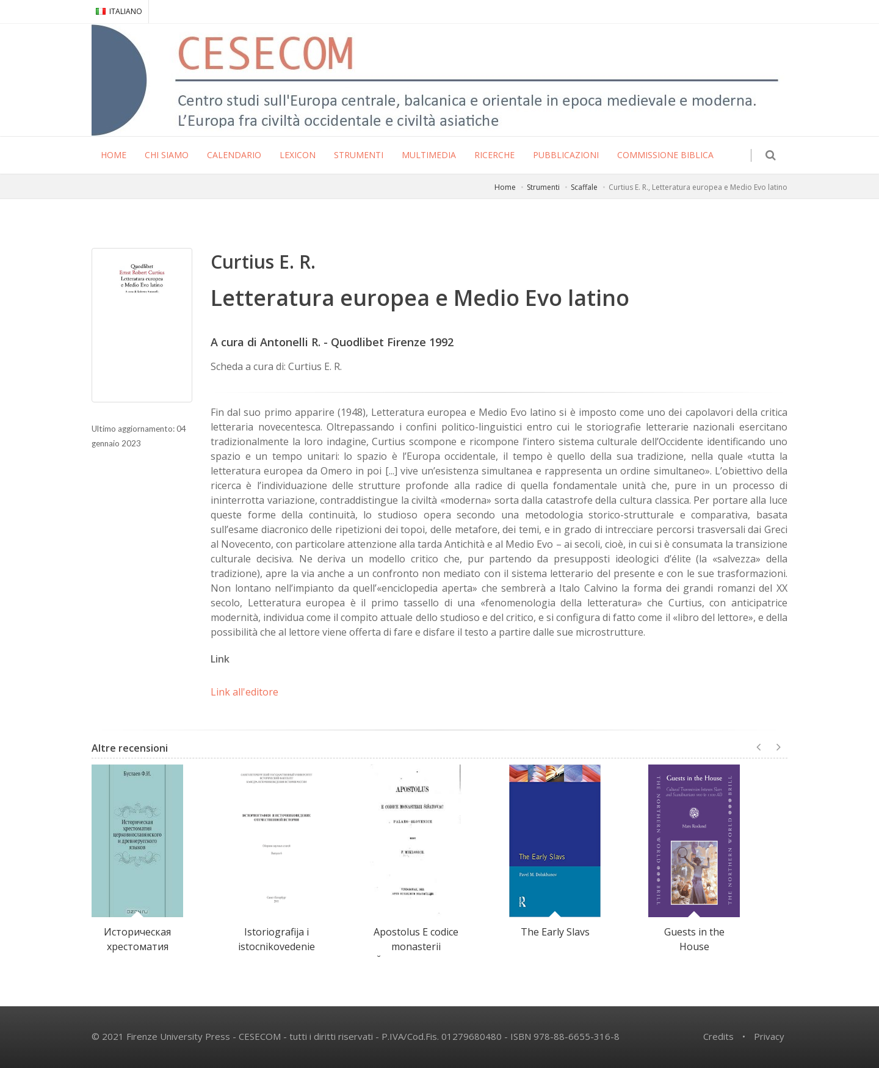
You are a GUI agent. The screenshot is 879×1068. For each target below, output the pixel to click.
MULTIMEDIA (429, 155)
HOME (113, 155)
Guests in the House (694, 939)
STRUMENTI (358, 155)
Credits (718, 1036)
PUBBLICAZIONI (566, 155)
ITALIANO (119, 11)
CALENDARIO (234, 155)
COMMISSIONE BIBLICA (665, 155)
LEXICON (298, 155)
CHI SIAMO (167, 155)
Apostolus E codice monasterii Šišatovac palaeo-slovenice (416, 954)
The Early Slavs (555, 932)
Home (505, 187)
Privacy (769, 1036)
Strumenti (543, 187)
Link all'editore (244, 692)
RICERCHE (494, 155)
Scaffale (584, 187)
